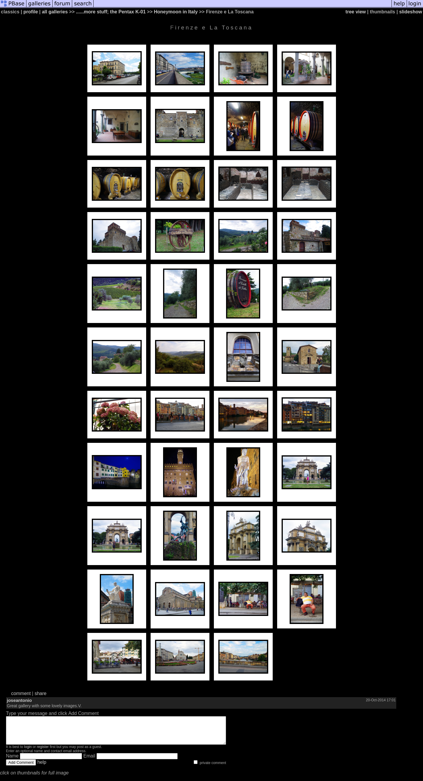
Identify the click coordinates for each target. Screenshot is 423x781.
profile (30, 11)
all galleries (55, 11)
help (41, 767)
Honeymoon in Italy (176, 11)
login (27, 752)
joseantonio (19, 700)
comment (21, 693)
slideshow (410, 11)
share (40, 693)
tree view (355, 11)
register (43, 752)
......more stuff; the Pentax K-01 (111, 11)
